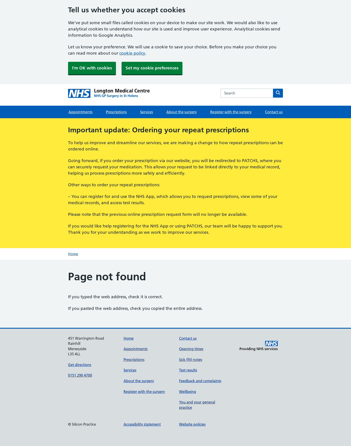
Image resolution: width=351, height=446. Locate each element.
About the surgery (181, 112)
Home (73, 254)
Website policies (192, 424)
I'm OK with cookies (92, 68)
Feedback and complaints (200, 381)
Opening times (191, 349)
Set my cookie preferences (152, 68)
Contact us (274, 112)
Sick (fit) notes (190, 359)
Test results (188, 370)
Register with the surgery (231, 112)
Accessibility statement (142, 424)
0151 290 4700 (80, 375)
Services (146, 112)
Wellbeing (187, 391)
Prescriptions (116, 112)
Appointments (80, 112)
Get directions (79, 364)
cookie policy (132, 53)
